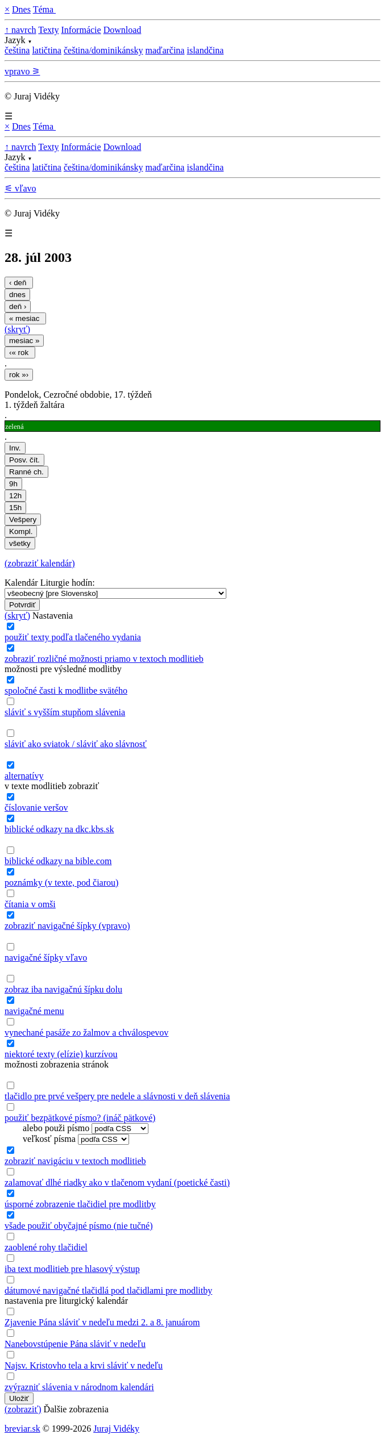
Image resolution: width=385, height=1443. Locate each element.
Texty (48, 30)
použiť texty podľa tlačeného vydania (73, 637)
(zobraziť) (23, 1409)
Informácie (81, 30)
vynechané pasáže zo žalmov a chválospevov (86, 1032)
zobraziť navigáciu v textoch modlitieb (75, 1161)
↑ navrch (20, 30)
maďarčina (164, 50)
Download (123, 30)
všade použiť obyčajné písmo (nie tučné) (79, 1226)
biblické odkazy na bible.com (58, 861)
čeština (17, 50)
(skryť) (17, 329)
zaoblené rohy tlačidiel (46, 1247)
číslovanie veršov (36, 807)
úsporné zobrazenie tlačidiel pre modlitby (80, 1204)
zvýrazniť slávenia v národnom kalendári (79, 1387)
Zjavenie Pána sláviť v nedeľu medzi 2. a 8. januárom (102, 1322)
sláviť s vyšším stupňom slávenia (65, 712)
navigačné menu (34, 1011)
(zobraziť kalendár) (40, 563)
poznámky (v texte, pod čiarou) (61, 882)
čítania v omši (30, 904)
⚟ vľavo (20, 188)
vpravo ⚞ (22, 71)
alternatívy (24, 776)
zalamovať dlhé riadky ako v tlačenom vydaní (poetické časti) (117, 1182)
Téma (44, 9)
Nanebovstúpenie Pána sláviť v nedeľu (75, 1344)
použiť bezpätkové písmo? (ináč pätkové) (80, 1118)
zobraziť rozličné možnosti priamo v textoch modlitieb (104, 659)
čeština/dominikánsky (103, 50)
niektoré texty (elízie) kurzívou (61, 1054)
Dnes (21, 9)
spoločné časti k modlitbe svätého (66, 690)
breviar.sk (22, 1428)
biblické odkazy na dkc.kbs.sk (59, 829)
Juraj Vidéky (116, 1428)
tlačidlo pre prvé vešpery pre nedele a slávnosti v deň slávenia (117, 1096)
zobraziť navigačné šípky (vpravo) (67, 926)
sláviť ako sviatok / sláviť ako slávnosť (76, 744)
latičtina (46, 50)
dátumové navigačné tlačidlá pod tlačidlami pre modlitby (108, 1290)
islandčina (205, 50)
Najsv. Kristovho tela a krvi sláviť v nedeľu (84, 1365)
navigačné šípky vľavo (46, 957)
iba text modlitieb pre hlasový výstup (72, 1269)
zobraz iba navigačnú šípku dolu (63, 989)
